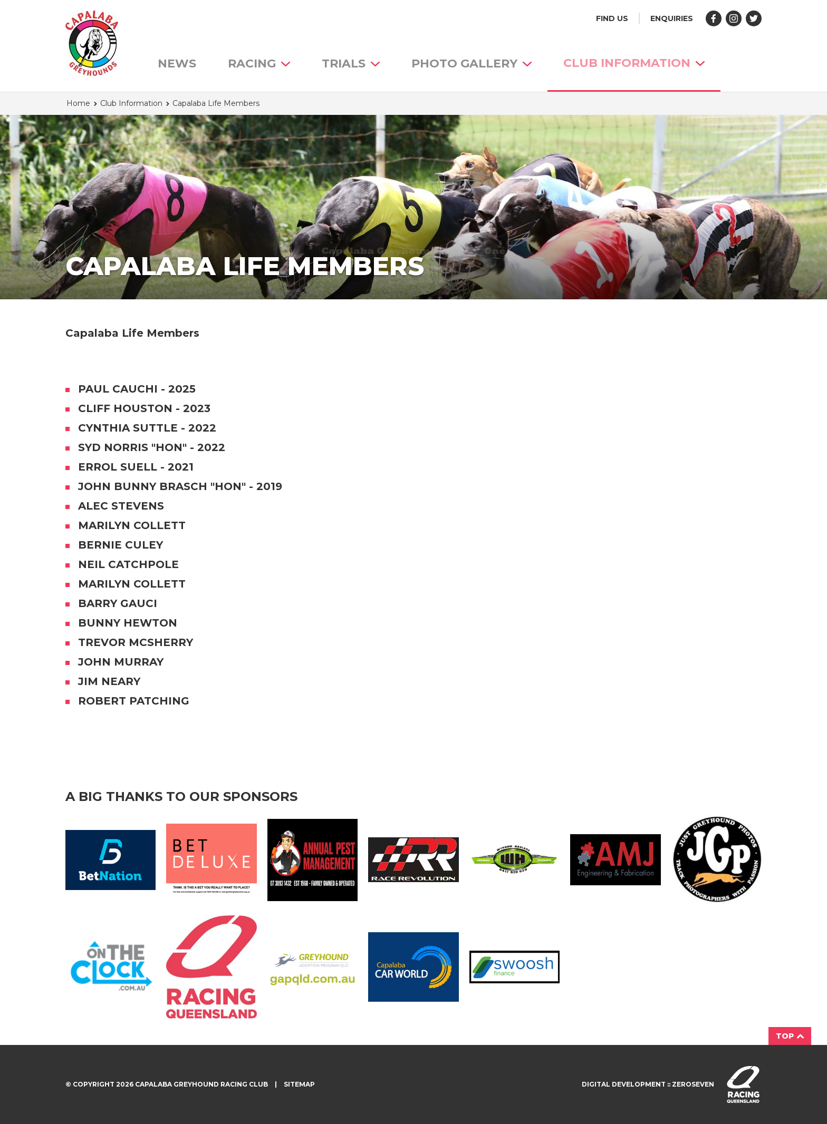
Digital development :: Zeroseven (648, 1084)
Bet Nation (110, 860)
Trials (351, 63)
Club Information (634, 63)
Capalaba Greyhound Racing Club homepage (91, 43)
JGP (716, 860)
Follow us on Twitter (753, 18)
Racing (259, 63)
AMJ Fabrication (615, 859)
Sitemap (299, 1084)
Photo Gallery (471, 63)
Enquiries (671, 18)
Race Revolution (413, 859)
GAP (312, 967)
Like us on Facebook (713, 18)
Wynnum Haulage (514, 860)
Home (78, 103)
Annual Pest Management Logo (312, 860)
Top (790, 1036)
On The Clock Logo (110, 967)
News (177, 63)
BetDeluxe (211, 860)
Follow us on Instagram (733, 18)
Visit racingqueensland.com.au (743, 1084)
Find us (612, 18)
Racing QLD (211, 967)
